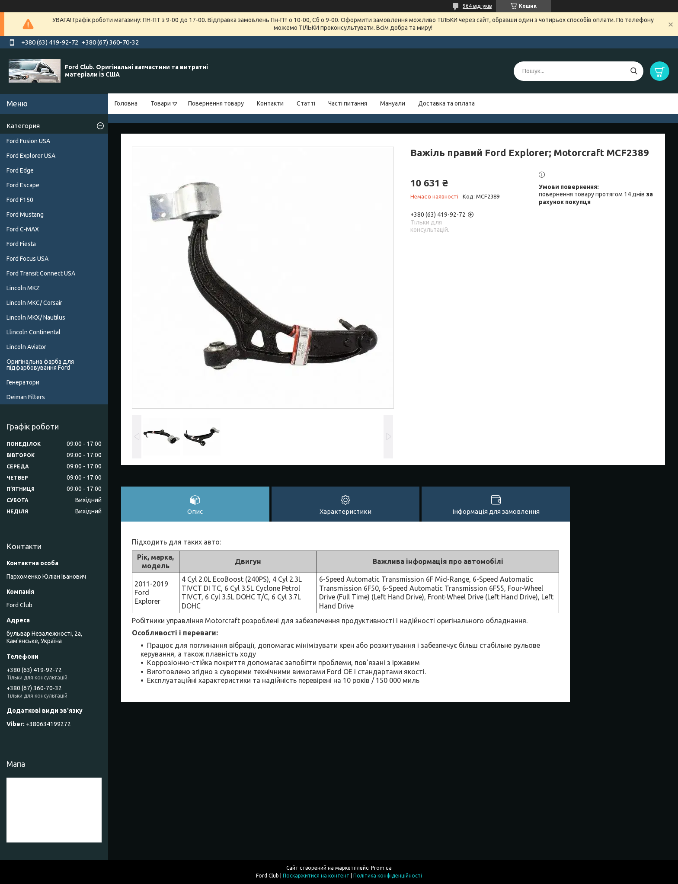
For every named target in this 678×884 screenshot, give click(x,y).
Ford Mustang (25, 214)
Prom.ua (381, 868)
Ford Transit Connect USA (40, 273)
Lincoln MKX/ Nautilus (35, 317)
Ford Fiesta (21, 243)
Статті (306, 103)
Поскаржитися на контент (316, 875)
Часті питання (347, 103)
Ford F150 (19, 199)
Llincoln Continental (33, 332)
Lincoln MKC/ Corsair (34, 302)
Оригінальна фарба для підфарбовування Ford (40, 364)
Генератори (22, 382)
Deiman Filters (25, 397)
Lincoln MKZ (23, 288)
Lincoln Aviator (26, 346)
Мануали (392, 103)
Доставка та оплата (446, 103)
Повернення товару (216, 103)
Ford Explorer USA (30, 155)
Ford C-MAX (22, 229)
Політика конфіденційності (387, 875)
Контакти (270, 103)
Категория (23, 125)
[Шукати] (633, 71)
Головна (126, 103)
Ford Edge (20, 170)
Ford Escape (22, 185)
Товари (160, 103)
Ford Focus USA (27, 258)
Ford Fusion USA (28, 141)
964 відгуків (477, 6)
